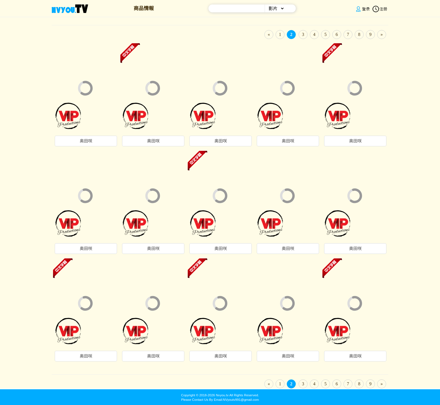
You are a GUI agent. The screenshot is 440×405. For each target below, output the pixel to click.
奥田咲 (86, 141)
